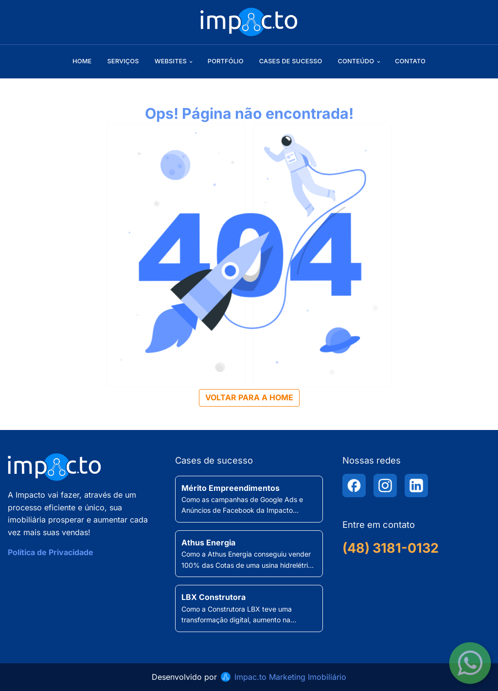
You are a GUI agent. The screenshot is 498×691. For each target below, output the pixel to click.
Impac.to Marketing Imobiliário (290, 677)
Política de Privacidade (50, 552)
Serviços (123, 61)
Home (81, 61)
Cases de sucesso (290, 61)
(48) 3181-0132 (390, 548)
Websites (171, 61)
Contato (410, 61)
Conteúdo (356, 61)
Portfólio (226, 61)
